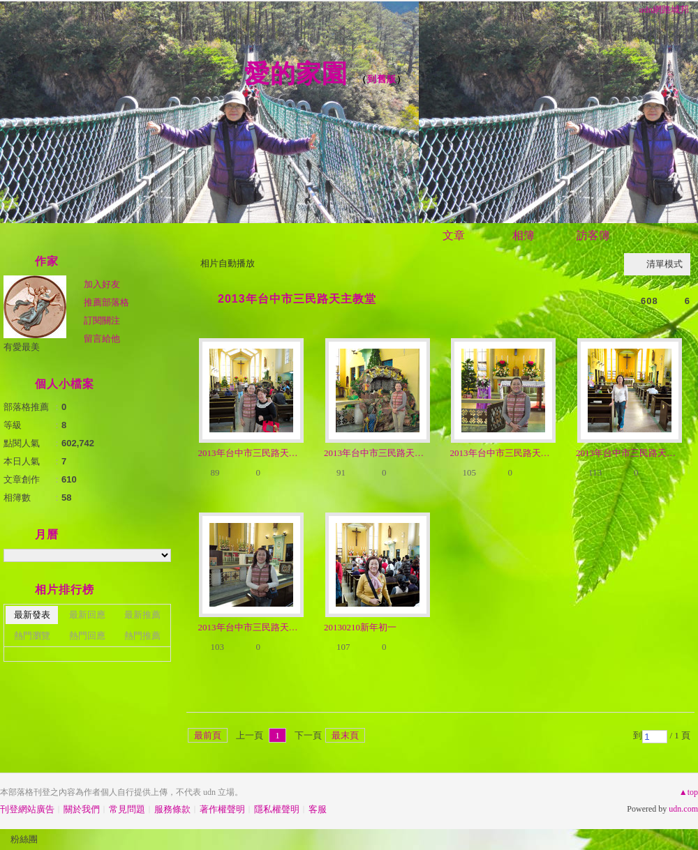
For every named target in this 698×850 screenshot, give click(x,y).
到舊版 (381, 79)
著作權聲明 (222, 809)
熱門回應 (87, 635)
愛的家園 (296, 73)
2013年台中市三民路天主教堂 (297, 299)
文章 (454, 235)
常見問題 (127, 809)
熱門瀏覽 (32, 635)
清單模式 (664, 264)
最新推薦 (142, 614)
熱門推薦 (142, 635)
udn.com (683, 809)
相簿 (523, 235)
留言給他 (102, 338)
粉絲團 (24, 839)
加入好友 (102, 284)
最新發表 (32, 614)
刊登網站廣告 (27, 809)
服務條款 (172, 809)
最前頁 (207, 735)
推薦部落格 (106, 302)
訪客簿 (593, 235)
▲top (688, 792)
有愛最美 (21, 347)
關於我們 (82, 809)
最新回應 (87, 614)
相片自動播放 (227, 263)
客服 (318, 809)
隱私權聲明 (276, 809)
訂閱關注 (102, 320)
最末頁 (345, 735)
